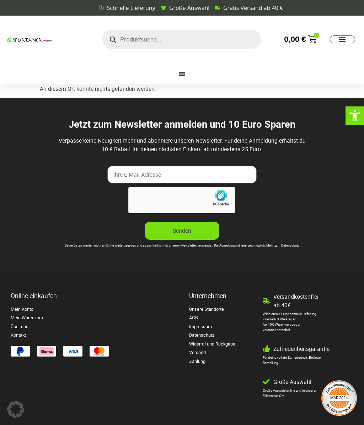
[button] (15, 409)
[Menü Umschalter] (342, 39)
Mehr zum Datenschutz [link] (282, 245)
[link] (355, 115)
